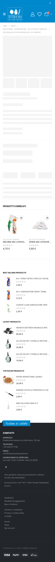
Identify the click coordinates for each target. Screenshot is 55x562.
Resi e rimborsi (11, 504)
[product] (14, 224)
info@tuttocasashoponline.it (15, 453)
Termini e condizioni (13, 509)
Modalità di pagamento (14, 501)
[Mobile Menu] (5, 14)
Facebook (6, 467)
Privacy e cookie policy (14, 513)
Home (7, 521)
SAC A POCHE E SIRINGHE (11, 239)
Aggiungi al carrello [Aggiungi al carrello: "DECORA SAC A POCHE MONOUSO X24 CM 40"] (21, 218)
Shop (6, 524)
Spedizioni (8, 497)
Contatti (7, 516)
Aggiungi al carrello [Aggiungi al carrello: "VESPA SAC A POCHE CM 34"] (47, 218)
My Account (9, 528)
